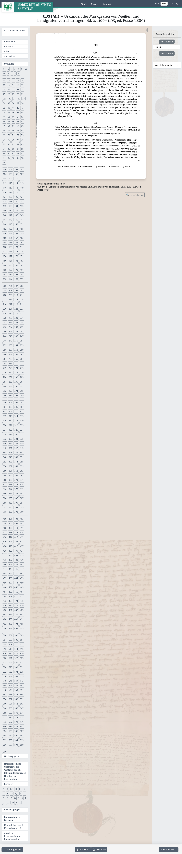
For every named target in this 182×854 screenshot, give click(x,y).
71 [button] (13, 135)
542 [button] (16, 681)
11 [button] (9, 80)
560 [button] (4, 703)
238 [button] (16, 327)
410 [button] (16, 528)
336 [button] (4, 443)
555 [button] (22, 694)
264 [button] (4, 359)
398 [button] (16, 511)
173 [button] (10, 251)
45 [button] (9, 112)
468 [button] (4, 596)
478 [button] (16, 605)
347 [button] (22, 452)
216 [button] (4, 304)
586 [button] (16, 731)
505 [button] (10, 639)
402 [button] (16, 518)
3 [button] (15, 69)
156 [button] (4, 233)
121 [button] (10, 192)
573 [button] (10, 717)
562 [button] (16, 703)
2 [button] (11, 69)
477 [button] (10, 605)
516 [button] (4, 653)
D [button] (16, 789)
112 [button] (4, 183)
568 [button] (4, 712)
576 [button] (4, 722)
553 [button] (10, 694)
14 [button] (22, 80)
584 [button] (4, 731)
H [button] (7, 793)
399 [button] (22, 511)
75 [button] (9, 139)
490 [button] (16, 619)
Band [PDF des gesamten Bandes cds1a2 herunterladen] (99, 849)
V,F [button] (8, 802)
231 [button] (22, 318)
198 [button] (16, 279)
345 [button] (10, 452)
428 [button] (4, 550)
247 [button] (22, 336)
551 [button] (22, 690)
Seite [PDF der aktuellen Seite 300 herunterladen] (82, 849)
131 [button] (22, 201)
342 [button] (16, 448)
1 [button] (3, 69)
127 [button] (22, 197)
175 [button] (22, 251)
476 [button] (4, 605)
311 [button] (22, 411)
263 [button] (22, 354)
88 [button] (22, 148)
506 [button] (16, 639)
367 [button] (22, 475)
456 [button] (4, 582)
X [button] (16, 802)
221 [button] (10, 308)
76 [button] (13, 139)
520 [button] (4, 658)
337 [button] (10, 443)
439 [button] (22, 560)
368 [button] (4, 480)
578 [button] (16, 722)
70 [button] (9, 135)
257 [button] (10, 349)
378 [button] (16, 489)
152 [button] (4, 228)
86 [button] (13, 148)
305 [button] (10, 407)
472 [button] (4, 601)
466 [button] (16, 591)
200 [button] (4, 286)
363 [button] (22, 470)
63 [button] (22, 126)
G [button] (4, 793)
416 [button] (4, 537)
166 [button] (16, 242)
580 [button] (4, 726)
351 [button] (22, 457)
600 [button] (4, 751)
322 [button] (16, 425)
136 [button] (4, 210)
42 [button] (18, 107)
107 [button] (22, 174)
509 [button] (10, 644)
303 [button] (22, 402)
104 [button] (4, 174)
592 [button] (4, 740)
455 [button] (22, 578)
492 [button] (4, 623)
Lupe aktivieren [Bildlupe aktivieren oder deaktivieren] (134, 194)
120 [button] (4, 192)
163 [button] (22, 238)
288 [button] (4, 386)
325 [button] (10, 429)
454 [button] (16, 578)
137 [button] (10, 210)
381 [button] (10, 493)
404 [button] (4, 523)
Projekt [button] (95, 4)
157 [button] (10, 233)
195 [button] (22, 274)
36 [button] (13, 103)
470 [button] (16, 596)
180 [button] (4, 260)
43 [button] (22, 107)
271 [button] (22, 363)
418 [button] (16, 537)
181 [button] (10, 260)
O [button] (7, 798)
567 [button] (22, 708)
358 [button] (16, 466)
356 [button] (4, 466)
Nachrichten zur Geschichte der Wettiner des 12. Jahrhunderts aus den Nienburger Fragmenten (15, 771)
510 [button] (16, 644)
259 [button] (22, 349)
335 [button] (22, 439)
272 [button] (4, 368)
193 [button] (10, 274)
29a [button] (4, 98)
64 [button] (4, 130)
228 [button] (4, 318)
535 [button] (22, 671)
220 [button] (4, 308)
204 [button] (4, 290)
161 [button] (10, 238)
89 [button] (4, 153)
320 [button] (4, 425)
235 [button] (22, 322)
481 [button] (10, 610)
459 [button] (22, 582)
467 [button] (22, 591)
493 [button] (10, 623)
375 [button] (22, 484)
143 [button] (22, 215)
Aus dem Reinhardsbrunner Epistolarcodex (13, 836)
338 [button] (16, 443)
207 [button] (22, 290)
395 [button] (22, 507)
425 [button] (10, 546)
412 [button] (4, 532)
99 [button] (4, 162)
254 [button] (16, 345)
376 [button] (4, 489)
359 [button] (22, 466)
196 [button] (4, 279)
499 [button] (22, 628)
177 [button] (10, 256)
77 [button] (18, 139)
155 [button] (22, 228)
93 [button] (22, 153)
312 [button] (4, 416)
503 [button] (22, 635)
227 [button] (22, 313)
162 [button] (16, 238)
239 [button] (22, 327)
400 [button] (4, 518)
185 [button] (10, 265)
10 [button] (4, 80)
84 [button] (4, 148)
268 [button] (4, 363)
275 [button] (22, 368)
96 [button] (13, 158)
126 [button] (16, 197)
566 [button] (16, 708)
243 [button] (22, 331)
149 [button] (10, 224)
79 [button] (4, 144)
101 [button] (10, 169)
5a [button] (26, 69)
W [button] (13, 802)
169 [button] (10, 247)
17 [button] (13, 85)
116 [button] (4, 187)
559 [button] (22, 699)
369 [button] (10, 480)
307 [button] (22, 407)
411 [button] (22, 528)
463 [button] (22, 587)
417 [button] (10, 537)
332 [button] (4, 439)
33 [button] (23, 98)
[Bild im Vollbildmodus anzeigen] (146, 30)
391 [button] (22, 502)
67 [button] (18, 130)
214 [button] (16, 299)
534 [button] (16, 671)
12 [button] (13, 80)
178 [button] (16, 256)
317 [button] (10, 420)
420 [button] (4, 541)
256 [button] (4, 349)
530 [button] (16, 667)
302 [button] (16, 402)
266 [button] (16, 359)
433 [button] (10, 555)
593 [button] (10, 740)
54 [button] (4, 121)
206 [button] (16, 290)
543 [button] (22, 681)
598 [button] (16, 744)
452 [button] (4, 578)
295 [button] (22, 390)
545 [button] (10, 685)
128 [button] (4, 201)
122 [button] (16, 192)
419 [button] (22, 537)
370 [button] (16, 480)
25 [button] (4, 94)
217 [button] (10, 304)
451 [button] (22, 573)
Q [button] (15, 798)
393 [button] (10, 507)
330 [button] (16, 434)
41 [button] (13, 107)
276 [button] (4, 372)
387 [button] (22, 498)
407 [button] (22, 523)
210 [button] (16, 295)
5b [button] (4, 73)
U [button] (4, 802)
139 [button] (22, 210)
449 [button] (10, 573)
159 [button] (22, 233)
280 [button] (4, 377)
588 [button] (4, 735)
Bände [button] (84, 4)
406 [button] (16, 523)
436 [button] (4, 560)
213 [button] (10, 299)
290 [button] (16, 386)
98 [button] (22, 158)
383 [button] (22, 493)
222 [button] (16, 308)
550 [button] (16, 690)
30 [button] (10, 98)
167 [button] (22, 242)
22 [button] (13, 89)
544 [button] (4, 685)
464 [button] (4, 591)
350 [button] (16, 457)
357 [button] (10, 466)
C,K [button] (11, 789)
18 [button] (18, 85)
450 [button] (16, 573)
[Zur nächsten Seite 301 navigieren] (168, 849)
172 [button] (4, 251)
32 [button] (19, 98)
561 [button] (10, 703)
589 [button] (10, 735)
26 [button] (9, 94)
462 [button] (16, 587)
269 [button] (10, 363)
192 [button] (4, 274)
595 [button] (22, 740)
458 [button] (16, 582)
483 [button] (22, 610)
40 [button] (9, 107)
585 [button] (10, 731)
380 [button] (4, 493)
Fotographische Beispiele (12, 818)
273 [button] (10, 368)
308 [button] (4, 411)
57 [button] (18, 121)
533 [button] (10, 671)
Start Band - (14, 32)
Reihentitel (9, 41)
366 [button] (16, 475)
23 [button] (18, 89)
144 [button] (4, 219)
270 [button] (16, 363)
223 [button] (22, 308)
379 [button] (22, 489)
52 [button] (18, 117)
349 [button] (10, 457)
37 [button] (18, 103)
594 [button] (16, 740)
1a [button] (7, 69)
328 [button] (4, 434)
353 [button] (10, 461)
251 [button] (22, 340)
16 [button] (9, 85)
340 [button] (4, 448)
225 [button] (10, 313)
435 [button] (22, 555)
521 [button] (10, 658)
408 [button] (4, 528)
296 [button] (4, 395)
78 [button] (22, 139)
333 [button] (10, 439)
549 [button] (10, 690)
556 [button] (4, 699)
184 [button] (4, 265)
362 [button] (16, 470)
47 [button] (18, 112)
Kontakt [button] (107, 4)
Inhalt (7, 51)
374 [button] (16, 484)
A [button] (3, 789)
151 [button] (22, 224)
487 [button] (22, 614)
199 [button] (22, 279)
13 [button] (18, 80)
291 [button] (22, 386)
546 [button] (16, 685)
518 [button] (16, 653)
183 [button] (22, 260)
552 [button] (4, 694)
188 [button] (4, 269)
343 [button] (22, 448)
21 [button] (9, 89)
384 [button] (4, 498)
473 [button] (10, 601)
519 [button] (22, 653)
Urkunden (9, 64)
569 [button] (10, 712)
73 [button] (22, 135)
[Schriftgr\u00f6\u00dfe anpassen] (171, 3)
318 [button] (16, 420)
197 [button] (10, 279)
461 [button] (10, 587)
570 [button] (16, 712)
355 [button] (22, 461)
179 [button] (22, 256)
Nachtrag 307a (11, 756)
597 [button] (10, 744)
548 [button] (4, 690)
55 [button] (9, 121)
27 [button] (13, 94)
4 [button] (18, 69)
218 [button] (16, 304)
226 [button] (16, 313)
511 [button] (22, 644)
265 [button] (10, 359)
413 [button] (10, 532)
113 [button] (10, 183)
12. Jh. (158, 47)
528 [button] (4, 667)
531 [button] (22, 667)
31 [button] (14, 98)
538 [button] (16, 676)
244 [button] (4, 336)
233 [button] (10, 322)
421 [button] (10, 541)
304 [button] (4, 407)
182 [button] (16, 260)
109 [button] (10, 178)
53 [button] (22, 117)
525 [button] (10, 662)
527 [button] (22, 662)
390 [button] (16, 502)
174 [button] (16, 251)
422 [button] (16, 541)
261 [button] (10, 354)
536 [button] (4, 676)
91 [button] (13, 153)
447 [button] (22, 569)
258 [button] (16, 349)
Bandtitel (9, 46)
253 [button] (10, 345)
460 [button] (4, 587)
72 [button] (18, 135)
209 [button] (10, 295)
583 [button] (22, 726)
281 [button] (10, 377)
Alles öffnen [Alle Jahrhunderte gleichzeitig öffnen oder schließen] (167, 41)
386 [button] (16, 498)
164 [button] (4, 242)
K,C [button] (16, 793)
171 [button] (22, 247)
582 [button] (16, 726)
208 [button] (4, 295)
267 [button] (22, 359)
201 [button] (10, 286)
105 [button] (10, 174)
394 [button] (16, 507)
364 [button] (4, 475)
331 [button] (22, 434)
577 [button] (10, 722)
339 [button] (22, 443)
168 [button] (4, 247)
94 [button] (4, 158)
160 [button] (4, 238)
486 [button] (16, 614)
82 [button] (18, 144)
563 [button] (22, 703)
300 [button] (4, 402)
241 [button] (10, 331)
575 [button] (22, 717)
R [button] (18, 798)
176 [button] (4, 256)
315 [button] (22, 416)
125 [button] (10, 197)
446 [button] (16, 569)
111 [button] (22, 178)
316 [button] (4, 420)
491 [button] (22, 619)
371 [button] (22, 480)
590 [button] (16, 735)
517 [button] (10, 653)
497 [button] (10, 628)
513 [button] (10, 649)
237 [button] (10, 327)
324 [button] (4, 429)
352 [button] (4, 461)
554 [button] (16, 694)
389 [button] (10, 502)
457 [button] (10, 582)
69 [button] (4, 135)
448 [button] (4, 573)
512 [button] (4, 649)
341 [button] (10, 448)
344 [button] (4, 452)
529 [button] (10, 667)
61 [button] (13, 126)
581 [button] (10, 726)
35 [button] (9, 103)
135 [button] (22, 206)
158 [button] (16, 233)
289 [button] (10, 386)
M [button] (24, 793)
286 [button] (16, 381)
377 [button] (10, 489)
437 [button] (10, 560)
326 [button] (16, 429)
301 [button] (10, 402)
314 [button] (16, 416)
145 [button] (10, 219)
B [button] (7, 789)
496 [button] (4, 628)
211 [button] (22, 295)
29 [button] (22, 94)
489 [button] (10, 619)
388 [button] (4, 502)
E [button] (19, 789)
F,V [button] (24, 789)
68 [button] (22, 130)
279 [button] (22, 372)
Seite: (157, 3)
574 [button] (16, 717)
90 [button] (9, 153)
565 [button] (10, 708)
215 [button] (22, 299)
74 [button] (4, 139)
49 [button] (4, 117)
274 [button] (16, 368)
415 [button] (22, 532)
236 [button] (4, 327)
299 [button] (22, 395)
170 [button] (16, 247)
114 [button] (16, 183)
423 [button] (22, 541)
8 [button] (15, 73)
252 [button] (4, 345)
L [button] (20, 793)
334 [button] (16, 439)
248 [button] (4, 340)
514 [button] (16, 649)
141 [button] (10, 215)
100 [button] (4, 169)
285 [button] (10, 381)
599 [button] (22, 744)
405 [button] (10, 523)
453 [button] (10, 578)
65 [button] (9, 130)
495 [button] (22, 623)
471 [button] (22, 596)
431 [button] (22, 550)
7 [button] (11, 73)
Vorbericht (9, 56)
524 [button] (4, 662)
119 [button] (22, 187)
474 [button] (16, 601)
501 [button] (10, 635)
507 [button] (22, 639)
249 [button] (10, 340)
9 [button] (18, 73)
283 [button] (22, 377)
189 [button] (10, 269)
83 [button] (22, 144)
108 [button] (4, 178)
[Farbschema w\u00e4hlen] (177, 4)
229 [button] (10, 318)
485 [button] (10, 614)
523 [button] (22, 658)
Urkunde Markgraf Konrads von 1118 (13, 826)
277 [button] (10, 372)
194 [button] (16, 274)
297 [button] (10, 395)
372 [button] (4, 484)
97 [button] (18, 158)
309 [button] (10, 411)
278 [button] (16, 372)
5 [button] (21, 69)
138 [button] (16, 210)
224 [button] (4, 313)
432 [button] (4, 555)
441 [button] (10, 564)
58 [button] (22, 121)
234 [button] (16, 322)
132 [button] (4, 206)
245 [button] (10, 336)
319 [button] (22, 420)
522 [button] (16, 658)
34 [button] (4, 103)
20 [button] (4, 89)
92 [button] (18, 153)
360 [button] (4, 470)
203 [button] (22, 286)
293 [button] (10, 390)
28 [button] (18, 94)
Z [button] (20, 802)
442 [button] (16, 564)
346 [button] (16, 452)
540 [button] (4, 681)
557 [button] (10, 699)
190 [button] (16, 269)
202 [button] (16, 286)
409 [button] (10, 528)
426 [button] (16, 546)
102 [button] (16, 169)
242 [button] (16, 331)
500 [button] (4, 635)
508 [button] (4, 644)
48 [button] (22, 112)
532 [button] (4, 671)
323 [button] (22, 425)
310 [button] (16, 411)
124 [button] (4, 197)
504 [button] (4, 639)
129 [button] (10, 201)
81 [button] (13, 144)
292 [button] (4, 390)
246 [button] (16, 336)
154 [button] (16, 228)
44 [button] (4, 112)
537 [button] (10, 676)
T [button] (25, 798)
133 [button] (10, 206)
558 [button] (16, 699)
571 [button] (22, 712)
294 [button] (16, 390)
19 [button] (22, 85)
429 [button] (10, 550)
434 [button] (16, 555)
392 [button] (4, 507)
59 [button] (4, 126)
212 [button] (4, 299)
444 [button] (4, 569)
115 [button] (22, 183)
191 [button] (22, 269)
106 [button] (16, 174)
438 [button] (16, 560)
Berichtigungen (12, 809)
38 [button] (22, 103)
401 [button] (10, 518)
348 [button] (4, 457)
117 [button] (10, 187)
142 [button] (16, 215)
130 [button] (16, 201)
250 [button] (16, 340)
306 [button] (16, 407)
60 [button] (9, 126)
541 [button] (10, 681)
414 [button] (16, 532)
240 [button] (4, 331)
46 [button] (13, 112)
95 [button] (9, 158)
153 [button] (10, 228)
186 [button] (16, 265)
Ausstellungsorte (163, 65)
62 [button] (18, 126)
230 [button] (16, 318)
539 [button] (22, 676)
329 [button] (10, 434)
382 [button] (16, 493)
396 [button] (4, 511)
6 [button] (8, 73)
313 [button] (10, 416)
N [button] (4, 798)
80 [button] (9, 144)
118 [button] (16, 187)
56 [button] (13, 121)
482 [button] (16, 610)
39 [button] (4, 107)
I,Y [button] (12, 793)
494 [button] (16, 623)
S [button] (22, 798)
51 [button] (13, 117)
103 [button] (22, 169)
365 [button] (10, 475)
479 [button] (22, 605)
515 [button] (22, 649)
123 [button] (22, 192)
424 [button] (4, 546)
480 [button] (4, 610)
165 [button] (10, 242)
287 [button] (22, 381)
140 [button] (4, 215)
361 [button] (10, 470)
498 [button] (16, 628)
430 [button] (16, 550)
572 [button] (4, 717)
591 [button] (22, 735)
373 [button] (10, 484)
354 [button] (16, 461)
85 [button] (9, 148)
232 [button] (4, 322)
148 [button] (4, 224)
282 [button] (16, 377)
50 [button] (9, 117)
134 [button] (16, 206)
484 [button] (4, 614)
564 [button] (4, 708)
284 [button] (4, 381)
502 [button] (16, 635)
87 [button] (18, 148)
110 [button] (16, 178)
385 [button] (10, 498)
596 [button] (4, 744)
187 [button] (22, 265)
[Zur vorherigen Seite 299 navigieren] (12, 849)
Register (8, 784)
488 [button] (4, 619)
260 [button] (4, 354)
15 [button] (4, 85)
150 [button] (16, 224)
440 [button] (4, 564)
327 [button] (22, 429)
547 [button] (22, 685)
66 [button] (13, 130)
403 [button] (22, 518)
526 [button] (16, 662)
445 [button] (10, 569)
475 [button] (22, 601)
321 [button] (10, 425)
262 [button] (16, 354)
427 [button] (22, 546)
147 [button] (22, 219)
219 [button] (22, 304)
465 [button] (10, 591)
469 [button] (10, 596)
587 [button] (22, 731)
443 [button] (22, 564)
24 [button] (22, 89)
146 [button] (16, 219)
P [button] (11, 798)
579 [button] (22, 722)
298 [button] (16, 395)
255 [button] (22, 345)
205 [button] (10, 290)
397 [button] (10, 511)
